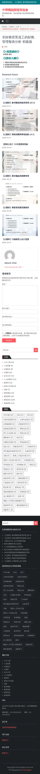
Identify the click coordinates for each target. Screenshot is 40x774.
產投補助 (7, 393)
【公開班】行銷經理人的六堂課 (15, 239)
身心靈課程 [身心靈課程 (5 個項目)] (8, 496)
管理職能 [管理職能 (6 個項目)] (21, 465)
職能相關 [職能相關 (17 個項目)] (23, 478)
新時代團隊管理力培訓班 (13, 544)
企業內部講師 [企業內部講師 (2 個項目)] (9, 420)
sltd (5, 47)
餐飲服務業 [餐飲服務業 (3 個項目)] (22, 505)
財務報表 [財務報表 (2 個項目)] (24, 492)
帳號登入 (5, 740)
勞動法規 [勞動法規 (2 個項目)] (24, 429)
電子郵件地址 (7, 317)
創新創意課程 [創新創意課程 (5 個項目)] (9, 429)
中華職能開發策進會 (15, 10)
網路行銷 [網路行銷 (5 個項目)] (8, 474)
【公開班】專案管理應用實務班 (15, 207)
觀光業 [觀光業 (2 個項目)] (7, 487)
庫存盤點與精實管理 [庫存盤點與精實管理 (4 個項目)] (12, 451)
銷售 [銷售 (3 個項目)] (21, 496)
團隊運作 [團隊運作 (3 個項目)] (8, 438)
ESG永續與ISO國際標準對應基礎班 (16, 550)
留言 (4, 284)
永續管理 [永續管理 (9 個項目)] (29, 451)
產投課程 (7, 396)
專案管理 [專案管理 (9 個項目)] (18, 447)
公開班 (6, 372)
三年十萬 (7, 362)
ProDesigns (26, 770)
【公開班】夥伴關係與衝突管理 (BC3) (18, 103)
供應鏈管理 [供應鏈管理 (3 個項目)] (23, 424)
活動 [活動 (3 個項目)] (6, 456)
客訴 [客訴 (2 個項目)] (6, 447)
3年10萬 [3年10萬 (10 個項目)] (8, 415)
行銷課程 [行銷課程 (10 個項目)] (8, 483)
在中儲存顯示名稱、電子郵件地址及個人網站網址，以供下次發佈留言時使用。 (19, 334)
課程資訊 (7, 400)
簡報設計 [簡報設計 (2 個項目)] (8, 469)
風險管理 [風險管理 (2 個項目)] (8, 505)
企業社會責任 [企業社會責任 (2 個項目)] (26, 420)
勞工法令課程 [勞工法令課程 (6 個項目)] (9, 433)
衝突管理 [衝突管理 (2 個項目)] (22, 483)
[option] (26, 2)
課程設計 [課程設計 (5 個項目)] (19, 487)
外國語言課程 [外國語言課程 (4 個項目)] (9, 442)
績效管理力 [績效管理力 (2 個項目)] (9, 478)
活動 (5, 390)
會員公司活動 (9, 386)
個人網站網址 (7, 325)
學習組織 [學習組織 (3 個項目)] (24, 442)
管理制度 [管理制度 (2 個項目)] (8, 465)
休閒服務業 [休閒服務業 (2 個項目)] (9, 424)
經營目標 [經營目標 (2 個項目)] (21, 469)
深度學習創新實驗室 (9, 727)
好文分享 (7, 376)
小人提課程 (8, 379)
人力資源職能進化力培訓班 (13, 547)
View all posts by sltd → (13, 267)
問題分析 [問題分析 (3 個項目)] (24, 433)
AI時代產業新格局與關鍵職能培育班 (17, 552)
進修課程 (7, 403)
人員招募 (7, 366)
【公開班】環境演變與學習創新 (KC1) (18, 134)
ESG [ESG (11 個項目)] (20, 415)
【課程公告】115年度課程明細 (15, 144)
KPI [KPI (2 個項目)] (30, 415)
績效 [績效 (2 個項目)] (19, 474)
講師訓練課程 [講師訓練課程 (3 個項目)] (9, 492)
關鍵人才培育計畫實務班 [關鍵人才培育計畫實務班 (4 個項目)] (14, 501)
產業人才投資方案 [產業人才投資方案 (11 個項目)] (21, 456)
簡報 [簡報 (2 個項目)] (33, 465)
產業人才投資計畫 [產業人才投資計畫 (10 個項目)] (11, 460)
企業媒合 (7, 369)
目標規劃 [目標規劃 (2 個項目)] (29, 460)
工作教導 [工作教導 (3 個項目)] (31, 447)
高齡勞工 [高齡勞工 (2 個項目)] (8, 510)
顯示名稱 (6, 308)
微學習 (6, 383)
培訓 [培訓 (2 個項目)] (19, 438)
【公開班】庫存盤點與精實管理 (15, 176)
